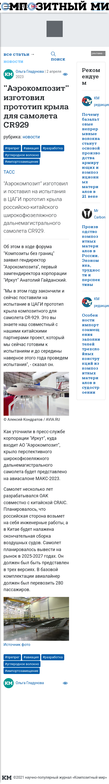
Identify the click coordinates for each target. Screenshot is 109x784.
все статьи (16, 54)
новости (13, 61)
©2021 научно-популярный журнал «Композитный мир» (54, 777)
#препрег (12, 148)
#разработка (53, 148)
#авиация (31, 148)
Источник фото (17, 644)
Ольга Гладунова (30, 71)
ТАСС (9, 172)
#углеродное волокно (22, 155)
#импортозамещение (21, 161)
